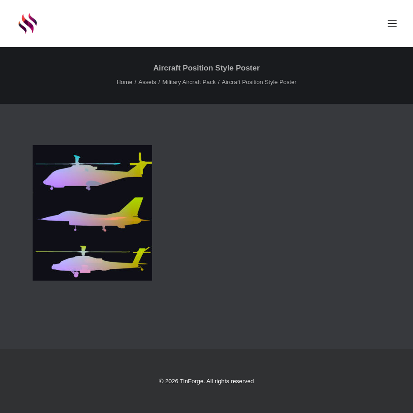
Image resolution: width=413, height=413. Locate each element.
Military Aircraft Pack (189, 82)
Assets (147, 82)
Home (124, 82)
